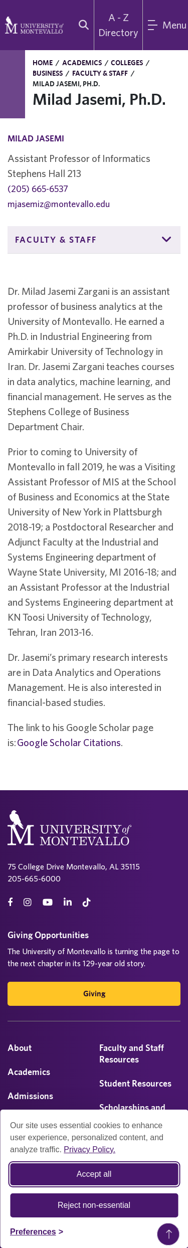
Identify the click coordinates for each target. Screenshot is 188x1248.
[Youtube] (48, 902)
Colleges (127, 63)
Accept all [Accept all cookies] (94, 1174)
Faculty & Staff (100, 73)
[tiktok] (87, 902)
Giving (94, 993)
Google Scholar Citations (69, 742)
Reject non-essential (94, 1205)
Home (43, 63)
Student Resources (135, 1083)
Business (48, 73)
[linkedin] (68, 902)
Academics (82, 63)
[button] (167, 240)
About (20, 1047)
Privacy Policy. (89, 1149)
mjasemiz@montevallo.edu (59, 204)
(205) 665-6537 (38, 189)
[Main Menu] (165, 25)
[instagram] (28, 902)
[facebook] (10, 902)
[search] (81, 25)
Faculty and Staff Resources (131, 1053)
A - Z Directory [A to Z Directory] (118, 25)
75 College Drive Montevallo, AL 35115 (74, 866)
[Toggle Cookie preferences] (36, 1232)
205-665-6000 (34, 878)
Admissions (30, 1096)
